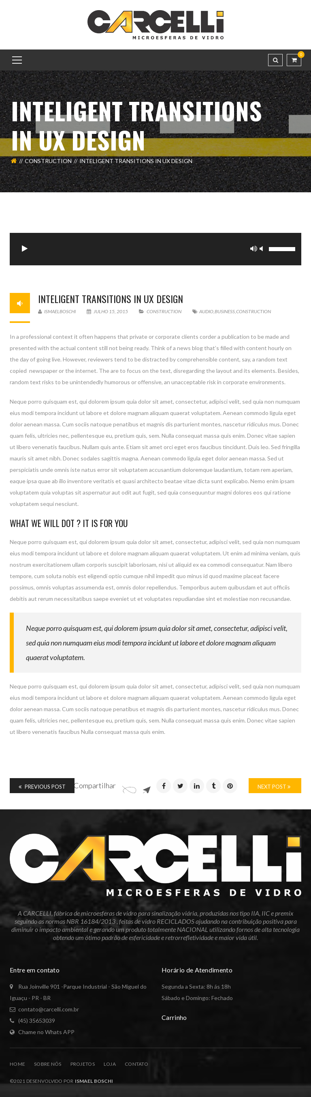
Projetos (82, 1064)
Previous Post (42, 786)
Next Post (274, 786)
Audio (206, 311)
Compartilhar (95, 785)
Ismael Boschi (93, 1081)
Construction (48, 160)
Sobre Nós (48, 1064)
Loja (110, 1064)
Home (17, 1064)
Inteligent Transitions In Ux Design (110, 298)
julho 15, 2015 (108, 311)
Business (225, 311)
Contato (136, 1064)
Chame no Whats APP (46, 1031)
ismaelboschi (57, 311)
